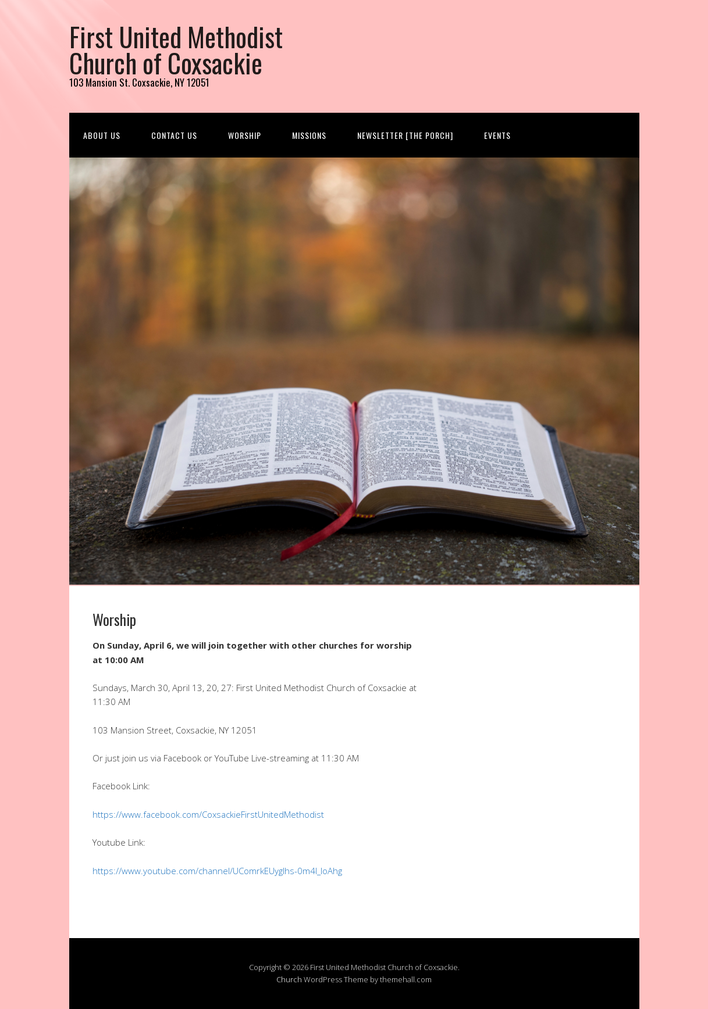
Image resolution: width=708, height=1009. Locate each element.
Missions (309, 135)
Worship (244, 135)
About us (101, 135)
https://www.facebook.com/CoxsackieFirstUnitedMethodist (208, 814)
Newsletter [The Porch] (405, 135)
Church (289, 979)
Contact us (174, 135)
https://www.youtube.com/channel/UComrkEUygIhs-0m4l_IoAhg (217, 870)
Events (497, 135)
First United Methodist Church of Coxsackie (176, 49)
